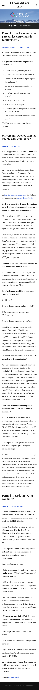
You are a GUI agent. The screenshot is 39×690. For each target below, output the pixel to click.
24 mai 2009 (16, 146)
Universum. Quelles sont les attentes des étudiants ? (19, 137)
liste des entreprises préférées (15, 195)
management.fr (13, 677)
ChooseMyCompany (19, 4)
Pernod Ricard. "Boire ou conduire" (17, 497)
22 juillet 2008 (17, 506)
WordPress (29, 686)
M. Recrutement (8, 47)
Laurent (5, 146)
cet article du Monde (25, 198)
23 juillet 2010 (23, 47)
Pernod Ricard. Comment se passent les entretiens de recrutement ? (19, 36)
